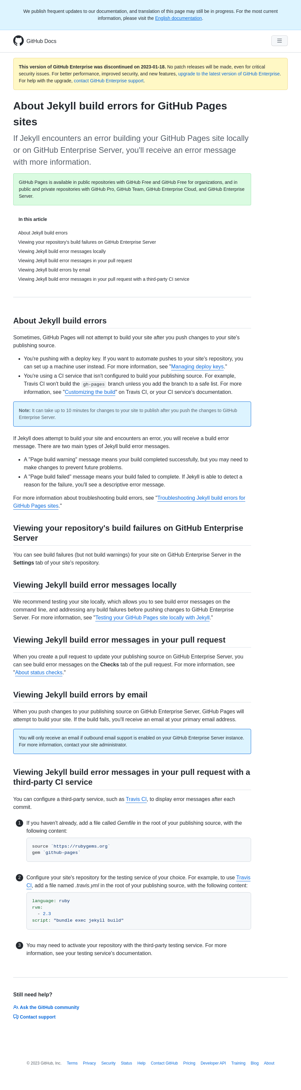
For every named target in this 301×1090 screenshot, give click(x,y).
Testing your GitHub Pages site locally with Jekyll (152, 617)
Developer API (213, 1063)
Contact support (34, 1017)
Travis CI (136, 799)
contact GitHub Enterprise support (109, 80)
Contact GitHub (164, 1063)
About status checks (38, 672)
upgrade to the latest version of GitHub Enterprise (229, 73)
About (269, 1063)
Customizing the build (90, 392)
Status (126, 1063)
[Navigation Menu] (279, 40)
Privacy (89, 1063)
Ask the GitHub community (46, 1007)
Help (141, 1063)
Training (238, 1063)
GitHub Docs (41, 41)
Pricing (189, 1063)
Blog (255, 1063)
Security (108, 1063)
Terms (72, 1063)
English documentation (178, 18)
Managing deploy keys (197, 366)
